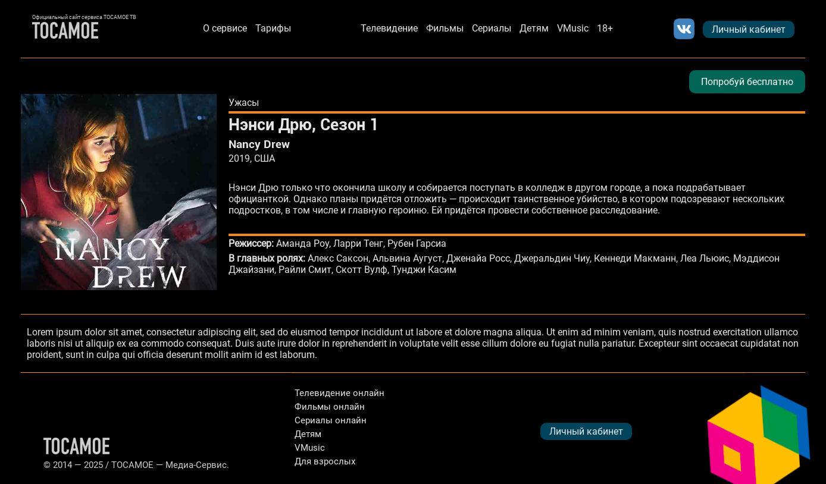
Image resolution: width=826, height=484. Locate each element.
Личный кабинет (749, 29)
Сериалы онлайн (331, 420)
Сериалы (491, 28)
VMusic (573, 28)
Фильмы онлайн (330, 406)
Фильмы (445, 28)
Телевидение (389, 28)
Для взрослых (325, 461)
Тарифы (273, 28)
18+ (605, 28)
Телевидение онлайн (339, 393)
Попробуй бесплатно (747, 81)
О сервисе (225, 28)
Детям (534, 28)
